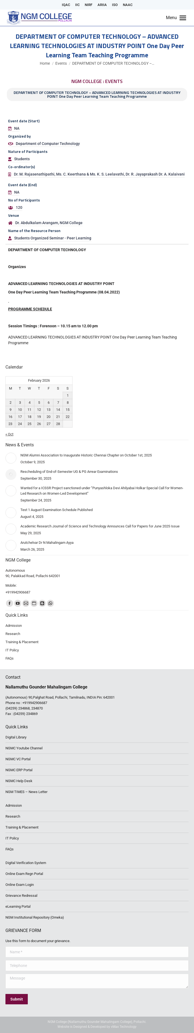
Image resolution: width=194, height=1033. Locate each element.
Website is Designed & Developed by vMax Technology (97, 1027)
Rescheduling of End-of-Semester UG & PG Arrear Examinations (69, 472)
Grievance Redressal (21, 896)
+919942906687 (34, 703)
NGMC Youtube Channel (24, 748)
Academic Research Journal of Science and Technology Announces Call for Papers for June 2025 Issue (100, 526)
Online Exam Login (19, 885)
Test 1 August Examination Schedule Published (56, 510)
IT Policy (12, 838)
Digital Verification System (25, 863)
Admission (13, 805)
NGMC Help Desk (18, 781)
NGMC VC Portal (18, 759)
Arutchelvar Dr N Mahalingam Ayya (47, 543)
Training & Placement (21, 827)
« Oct (9, 434)
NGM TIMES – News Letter (26, 792)
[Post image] (10, 458)
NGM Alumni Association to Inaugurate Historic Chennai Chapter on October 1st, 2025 (86, 455)
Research (12, 816)
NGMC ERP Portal (18, 770)
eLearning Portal (18, 906)
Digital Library (15, 737)
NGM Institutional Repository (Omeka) (34, 917)
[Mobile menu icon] (176, 18)
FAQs (9, 849)
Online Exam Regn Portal (24, 874)
